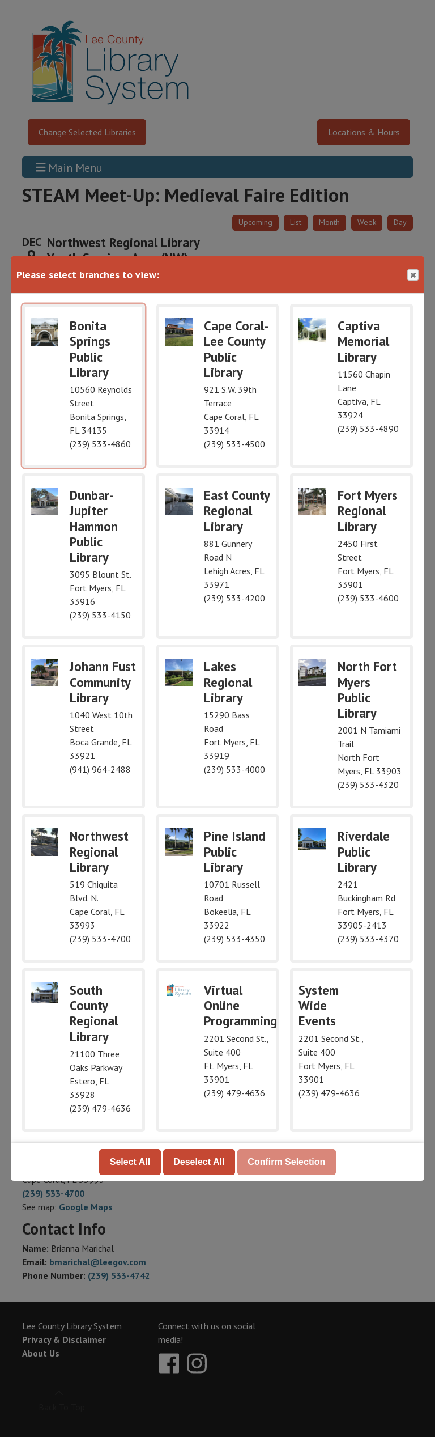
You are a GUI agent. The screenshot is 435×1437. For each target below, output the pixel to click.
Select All (130, 1162)
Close (412, 275)
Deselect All (198, 1162)
